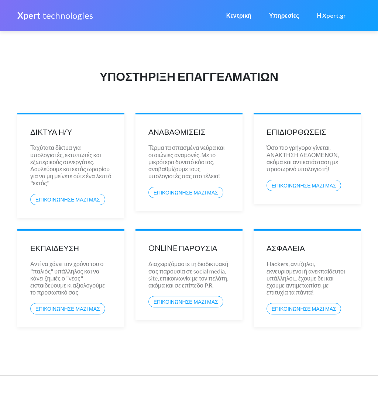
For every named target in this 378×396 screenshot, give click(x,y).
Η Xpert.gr (331, 15)
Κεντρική (238, 15)
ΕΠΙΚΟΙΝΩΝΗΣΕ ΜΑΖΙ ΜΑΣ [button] (67, 199)
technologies (55, 15)
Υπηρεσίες (284, 15)
